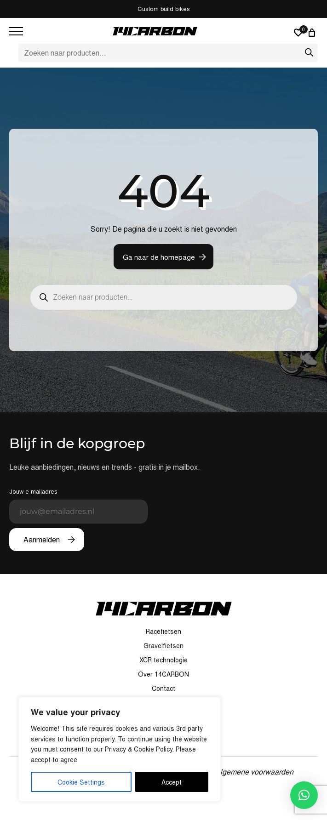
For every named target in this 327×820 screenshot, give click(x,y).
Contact (163, 688)
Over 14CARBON (163, 673)
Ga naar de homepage (159, 257)
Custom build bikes (164, 8)
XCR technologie (163, 659)
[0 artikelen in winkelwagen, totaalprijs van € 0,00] (313, 32)
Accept (171, 781)
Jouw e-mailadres (78, 505)
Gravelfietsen (163, 645)
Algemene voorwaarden (254, 771)
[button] (304, 795)
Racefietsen (163, 631)
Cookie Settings (81, 781)
